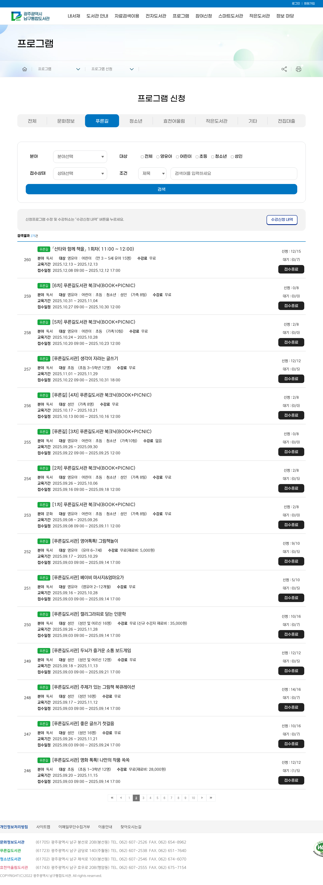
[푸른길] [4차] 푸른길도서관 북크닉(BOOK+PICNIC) (94, 395)
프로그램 (181, 16)
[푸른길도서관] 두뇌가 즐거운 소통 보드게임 (84, 651)
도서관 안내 (97, 16)
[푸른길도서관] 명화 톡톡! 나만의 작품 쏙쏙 (83, 760)
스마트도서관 (230, 16)
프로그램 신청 (101, 69)
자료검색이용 (127, 16)
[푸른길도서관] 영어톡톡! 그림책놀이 (77, 541)
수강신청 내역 (282, 220)
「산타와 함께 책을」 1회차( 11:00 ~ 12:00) (85, 249)
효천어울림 (174, 121)
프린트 (299, 69)
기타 (252, 121)
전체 (32, 121)
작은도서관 (259, 16)
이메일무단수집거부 (74, 827)
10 (193, 798)
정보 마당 (285, 16)
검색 (161, 189)
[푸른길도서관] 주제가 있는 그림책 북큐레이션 (86, 687)
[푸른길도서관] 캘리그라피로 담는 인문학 (81, 614)
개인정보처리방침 (14, 827)
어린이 (186, 156)
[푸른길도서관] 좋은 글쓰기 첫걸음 (75, 724)
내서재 (74, 16)
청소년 (135, 121)
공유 (284, 69)
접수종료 (291, 269)
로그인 (296, 3)
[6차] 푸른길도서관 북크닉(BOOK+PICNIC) (86, 286)
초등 (203, 156)
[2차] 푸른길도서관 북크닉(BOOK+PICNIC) (86, 468)
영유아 (166, 156)
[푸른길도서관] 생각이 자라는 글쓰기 (77, 359)
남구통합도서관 (17, 13)
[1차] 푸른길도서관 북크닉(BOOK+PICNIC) (86, 505)
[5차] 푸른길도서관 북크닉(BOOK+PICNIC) (86, 322)
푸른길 (102, 121)
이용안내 (105, 827)
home (21, 63)
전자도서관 (156, 16)
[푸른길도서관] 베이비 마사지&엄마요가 (80, 578)
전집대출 (286, 121)
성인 (238, 156)
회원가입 (309, 3)
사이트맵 (43, 827)
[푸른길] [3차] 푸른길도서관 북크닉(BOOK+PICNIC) (94, 432)
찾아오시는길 (131, 827)
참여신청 (203, 16)
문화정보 (66, 121)
